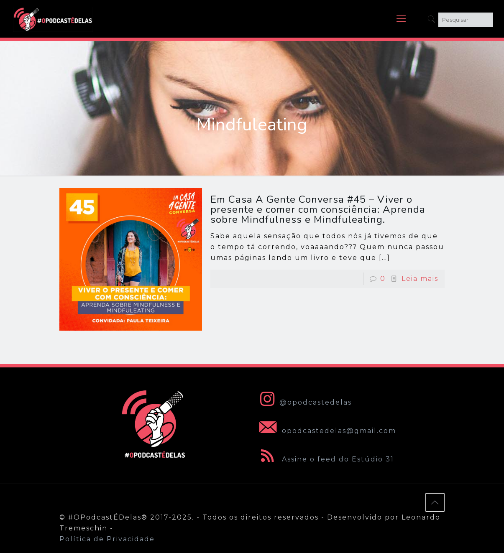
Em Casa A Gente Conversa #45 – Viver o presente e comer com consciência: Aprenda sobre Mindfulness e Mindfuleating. (317, 209)
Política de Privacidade (107, 539)
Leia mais (420, 279)
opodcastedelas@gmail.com (326, 431)
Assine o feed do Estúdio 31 (325, 459)
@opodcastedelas (304, 402)
